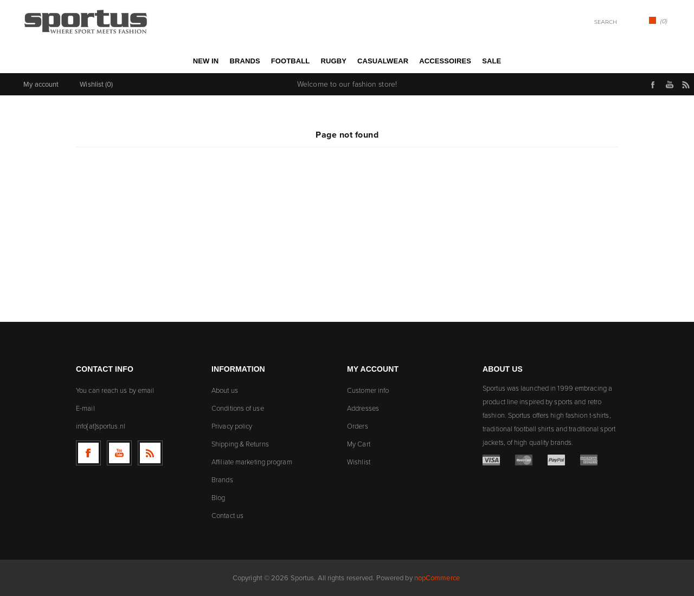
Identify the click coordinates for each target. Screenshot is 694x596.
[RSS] (150, 453)
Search (628, 21)
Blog (218, 498)
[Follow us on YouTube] (119, 453)
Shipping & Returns (240, 444)
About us (224, 390)
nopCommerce (437, 578)
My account (41, 84)
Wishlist (358, 462)
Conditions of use (237, 408)
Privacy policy (231, 426)
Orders (357, 426)
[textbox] (591, 22)
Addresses (363, 408)
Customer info (368, 390)
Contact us (227, 515)
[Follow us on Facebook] (88, 453)
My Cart (358, 444)
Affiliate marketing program (251, 462)
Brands (222, 480)
